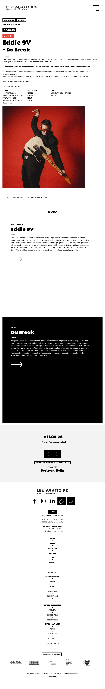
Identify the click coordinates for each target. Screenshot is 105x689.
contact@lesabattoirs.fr (52, 532)
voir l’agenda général (55, 443)
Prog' (52, 539)
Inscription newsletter (52, 655)
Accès (52, 629)
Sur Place (52, 634)
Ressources (52, 620)
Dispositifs (52, 582)
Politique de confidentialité (51, 674)
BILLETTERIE (57, 527)
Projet (52, 563)
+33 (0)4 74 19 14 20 (52, 529)
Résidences (52, 592)
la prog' (21, 20)
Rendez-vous (52, 615)
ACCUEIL (46, 527)
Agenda (52, 554)
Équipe (52, 568)
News (52, 544)
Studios (52, 587)
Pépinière (52, 601)
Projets (52, 611)
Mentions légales (33, 674)
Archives (52, 549)
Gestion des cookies (71, 674)
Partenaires (52, 573)
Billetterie (52, 639)
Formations (52, 597)
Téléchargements (52, 644)
